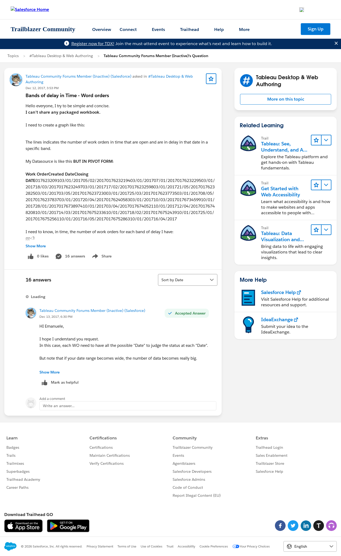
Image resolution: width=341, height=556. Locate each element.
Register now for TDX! (92, 43)
